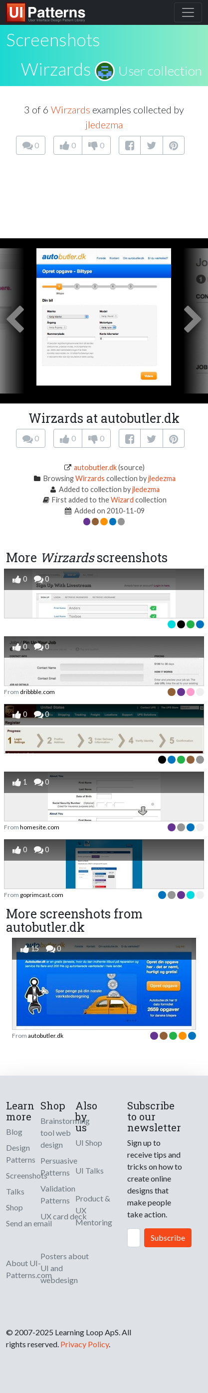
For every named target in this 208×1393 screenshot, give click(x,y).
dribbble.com (37, 692)
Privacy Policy (84, 1344)
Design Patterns (20, 1153)
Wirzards (56, 68)
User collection (160, 71)
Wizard (122, 500)
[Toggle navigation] (188, 12)
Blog (14, 1131)
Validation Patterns (57, 1194)
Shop (14, 1207)
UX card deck (63, 1216)
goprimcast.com (41, 894)
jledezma (104, 124)
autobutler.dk (95, 467)
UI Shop (88, 1142)
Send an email (29, 1223)
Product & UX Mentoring (93, 1210)
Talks (15, 1191)
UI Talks (89, 1170)
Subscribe (168, 1237)
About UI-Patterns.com (29, 1269)
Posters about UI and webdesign (64, 1268)
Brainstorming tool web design (65, 1132)
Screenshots (26, 1175)
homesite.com (39, 827)
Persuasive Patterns (58, 1166)
